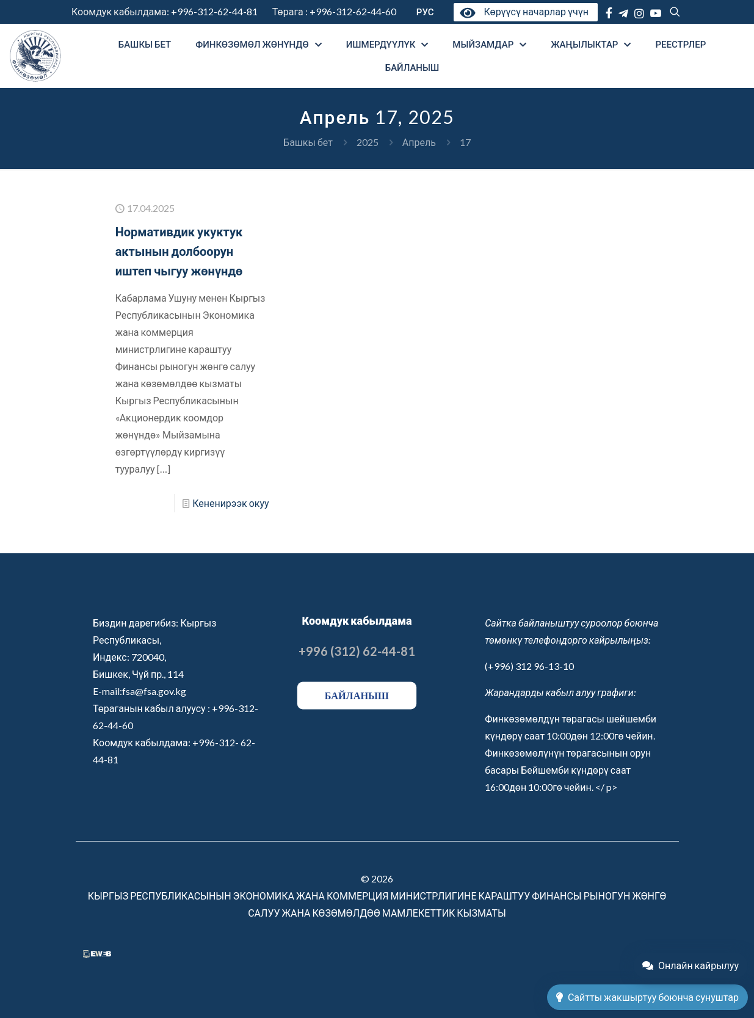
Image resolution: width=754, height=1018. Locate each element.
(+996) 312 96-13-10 (529, 666)
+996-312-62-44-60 (354, 11)
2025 (368, 142)
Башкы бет (308, 142)
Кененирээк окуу (230, 503)
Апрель (419, 142)
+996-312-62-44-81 (214, 11)
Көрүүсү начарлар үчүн (523, 11)
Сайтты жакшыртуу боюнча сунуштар (647, 997)
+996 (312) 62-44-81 (357, 651)
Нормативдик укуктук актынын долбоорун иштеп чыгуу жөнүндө (179, 251)
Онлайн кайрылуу (690, 965)
